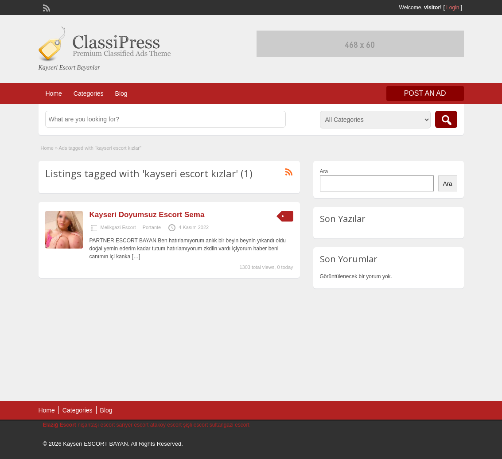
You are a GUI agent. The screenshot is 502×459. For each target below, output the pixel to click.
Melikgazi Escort (118, 227)
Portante (152, 227)
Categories (89, 93)
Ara (324, 171)
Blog (121, 93)
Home (54, 93)
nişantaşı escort (96, 425)
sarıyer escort (133, 425)
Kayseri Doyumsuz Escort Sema (147, 214)
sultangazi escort (229, 425)
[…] (136, 256)
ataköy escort (166, 425)
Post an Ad (425, 93)
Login (452, 7)
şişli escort (195, 425)
